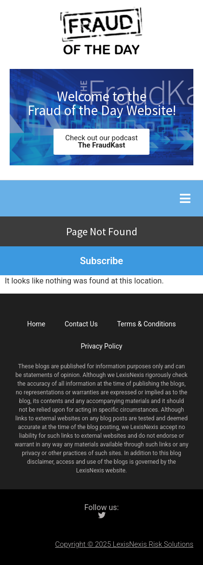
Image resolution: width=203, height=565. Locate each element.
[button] (184, 198)
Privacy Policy (101, 346)
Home (36, 324)
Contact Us (81, 324)
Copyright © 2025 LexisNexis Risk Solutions (124, 544)
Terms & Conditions (146, 324)
